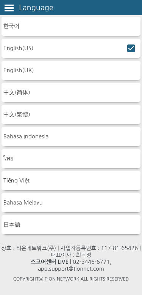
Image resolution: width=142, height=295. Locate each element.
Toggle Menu (9, 8)
